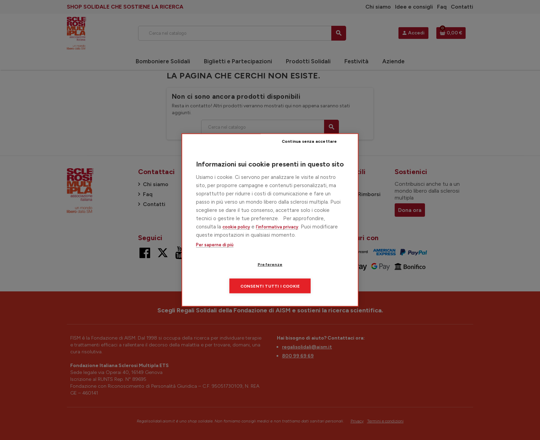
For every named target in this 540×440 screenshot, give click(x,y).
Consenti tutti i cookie (312, 275)
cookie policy (236, 237)
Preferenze (230, 275)
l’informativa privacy (277, 237)
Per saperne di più (214, 255)
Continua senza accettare (316, 152)
